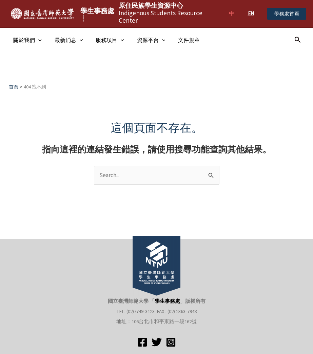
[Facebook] (142, 342)
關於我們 (26, 40)
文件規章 (180, 40)
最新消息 (66, 40)
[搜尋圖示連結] (297, 40)
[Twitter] (157, 342)
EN (251, 13)
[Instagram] (171, 342)
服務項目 (105, 40)
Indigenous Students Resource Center (160, 12)
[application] (37, 40)
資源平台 (144, 40)
